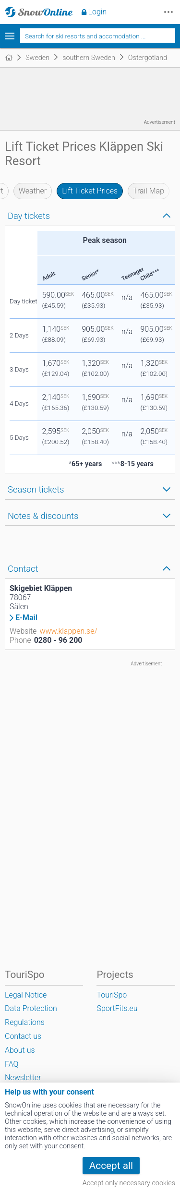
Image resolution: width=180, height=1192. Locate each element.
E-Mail (26, 618)
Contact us (23, 1036)
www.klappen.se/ (68, 631)
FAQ (11, 1064)
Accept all (111, 1165)
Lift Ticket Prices (90, 190)
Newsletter (23, 1077)
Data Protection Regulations (31, 1015)
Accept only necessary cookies (129, 1183)
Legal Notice (26, 994)
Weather (33, 190)
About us (20, 1050)
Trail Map (148, 190)
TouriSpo (111, 994)
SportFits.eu (116, 1008)
